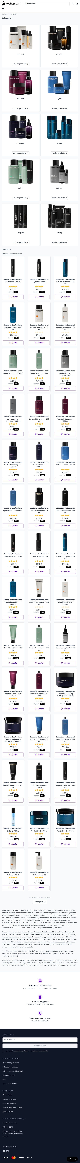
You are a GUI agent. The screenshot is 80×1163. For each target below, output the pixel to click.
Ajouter (13, 297)
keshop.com (5, 14)
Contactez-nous (8, 1075)
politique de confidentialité (39, 1051)
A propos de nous (9, 1084)
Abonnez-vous (40, 1045)
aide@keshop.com (9, 1123)
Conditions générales (10, 1063)
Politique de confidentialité (12, 1071)
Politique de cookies (10, 1067)
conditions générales (21, 1051)
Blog (4, 1079)
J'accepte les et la (27, 1051)
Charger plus (40, 902)
